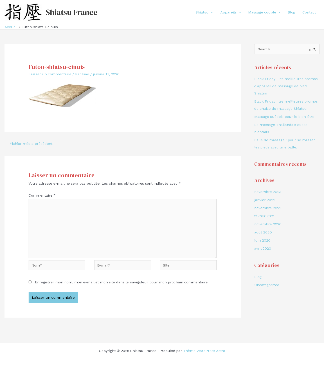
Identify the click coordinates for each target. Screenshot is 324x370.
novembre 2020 (267, 224)
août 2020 (263, 232)
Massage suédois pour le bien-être (284, 116)
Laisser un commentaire (50, 74)
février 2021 (264, 216)
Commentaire (42, 195)
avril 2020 (262, 248)
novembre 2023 (267, 192)
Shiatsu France (71, 12)
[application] (211, 12)
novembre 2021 (267, 208)
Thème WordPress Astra (204, 351)
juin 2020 (262, 240)
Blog (258, 277)
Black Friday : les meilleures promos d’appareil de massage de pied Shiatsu (286, 86)
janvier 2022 (264, 200)
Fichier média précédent (28, 143)
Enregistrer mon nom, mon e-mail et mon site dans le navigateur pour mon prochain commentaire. (122, 282)
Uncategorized (266, 285)
